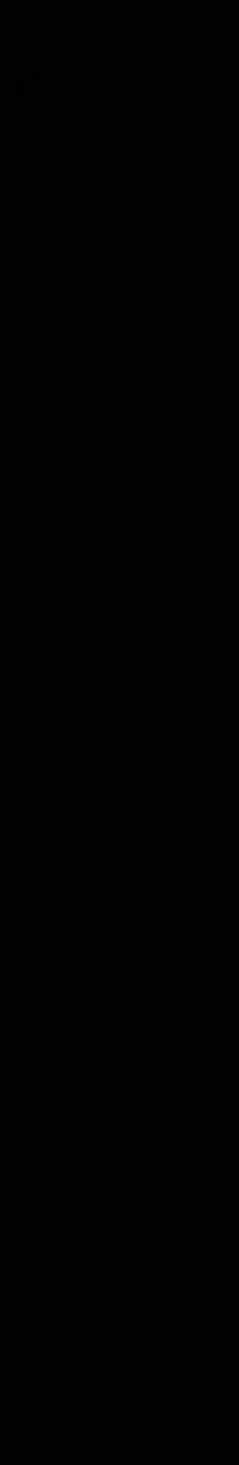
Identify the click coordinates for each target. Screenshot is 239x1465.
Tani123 (16, 1354)
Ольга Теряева (20, 1099)
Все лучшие (192, 251)
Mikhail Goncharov (35, 526)
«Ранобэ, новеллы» (62, 288)
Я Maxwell (17, 1048)
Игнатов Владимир (22, 1329)
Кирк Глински (19, 1023)
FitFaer (50, 429)
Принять (180, 1453)
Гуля (14, 1074)
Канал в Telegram (207, 279)
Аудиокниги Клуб (21, 1458)
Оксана (15, 972)
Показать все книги (197, 140)
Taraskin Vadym (20, 1227)
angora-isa (17, 1278)
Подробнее (101, 1455)
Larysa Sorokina (33, 455)
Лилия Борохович (22, 1380)
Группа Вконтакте (207, 268)
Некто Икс (30, 404)
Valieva (27, 611)
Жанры (19, 5)
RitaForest (17, 1405)
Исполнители (50, 5)
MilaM (15, 997)
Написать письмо (193, 1458)
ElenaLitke (17, 1431)
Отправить (157, 392)
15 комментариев (157, 112)
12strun (16, 1125)
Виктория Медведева (24, 1303)
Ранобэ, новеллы (23, 137)
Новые (37, 375)
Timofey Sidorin (20, 946)
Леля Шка (29, 505)
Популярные (18, 375)
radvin (37, 657)
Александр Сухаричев (24, 1176)
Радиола (54, 256)
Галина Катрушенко (23, 1150)
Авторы (33, 5)
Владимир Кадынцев (24, 1252)
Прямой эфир (26, 938)
